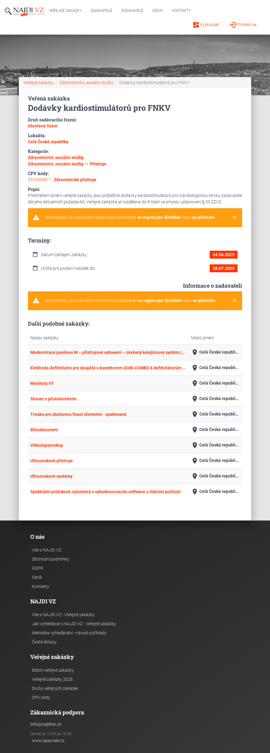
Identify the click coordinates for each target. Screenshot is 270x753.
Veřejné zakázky (65, 10)
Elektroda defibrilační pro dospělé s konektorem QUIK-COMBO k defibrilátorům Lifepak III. (108, 367)
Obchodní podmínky (50, 559)
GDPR (37, 568)
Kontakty (181, 10)
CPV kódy (41, 697)
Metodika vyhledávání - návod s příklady (69, 632)
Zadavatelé (101, 10)
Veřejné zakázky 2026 (52, 679)
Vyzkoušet (205, 25)
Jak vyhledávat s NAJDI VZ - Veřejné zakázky (74, 623)
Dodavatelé (132, 10)
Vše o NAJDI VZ (46, 550)
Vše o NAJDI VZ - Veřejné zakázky (63, 614)
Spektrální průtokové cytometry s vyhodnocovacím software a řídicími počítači (105, 491)
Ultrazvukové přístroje (51, 460)
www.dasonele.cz (48, 740)
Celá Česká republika (215, 352)
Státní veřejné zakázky (53, 670)
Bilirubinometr (44, 429)
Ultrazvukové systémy (51, 476)
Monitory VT (42, 383)
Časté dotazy (44, 641)
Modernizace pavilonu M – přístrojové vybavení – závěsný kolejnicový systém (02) (108, 352)
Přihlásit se (242, 25)
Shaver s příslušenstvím (53, 398)
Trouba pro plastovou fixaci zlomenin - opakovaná (78, 414)
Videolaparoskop (46, 445)
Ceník (157, 10)
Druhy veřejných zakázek (55, 688)
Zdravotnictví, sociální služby (86, 82)
